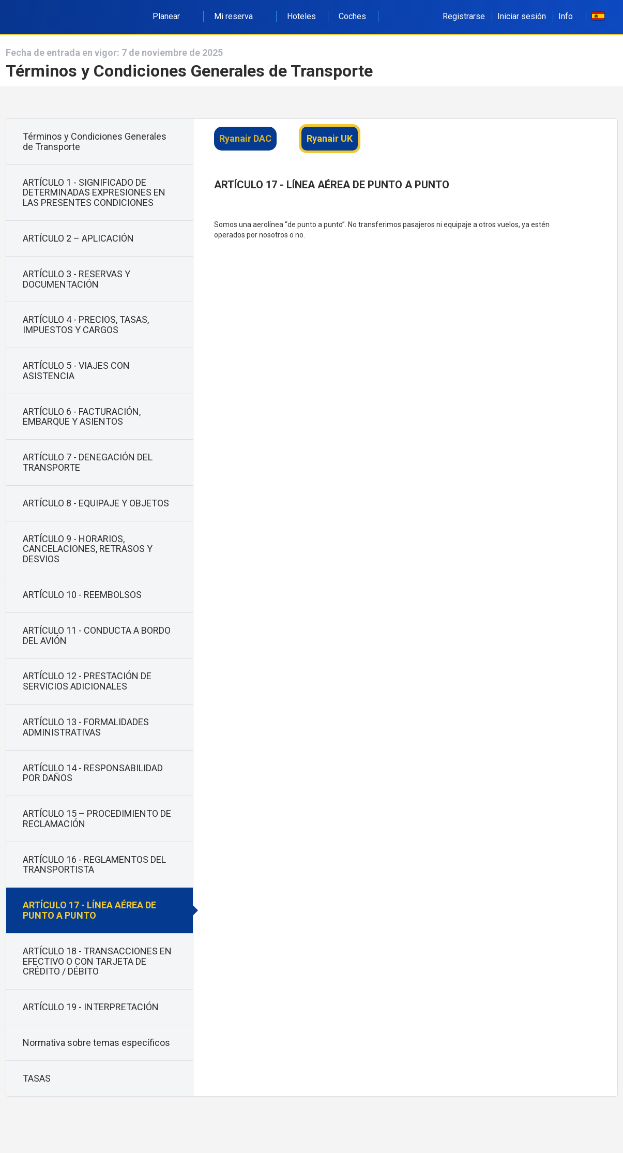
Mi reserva (239, 16)
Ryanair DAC (245, 138)
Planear (172, 16)
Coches (352, 16)
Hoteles (301, 16)
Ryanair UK (330, 138)
